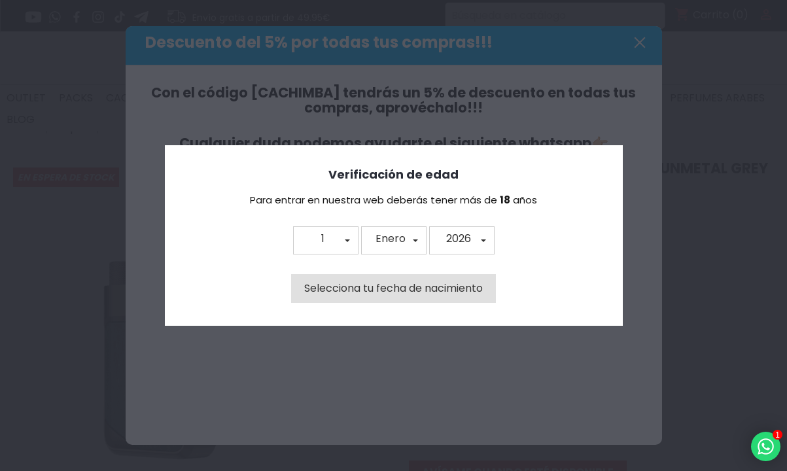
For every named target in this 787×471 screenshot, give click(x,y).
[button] (326, 240)
